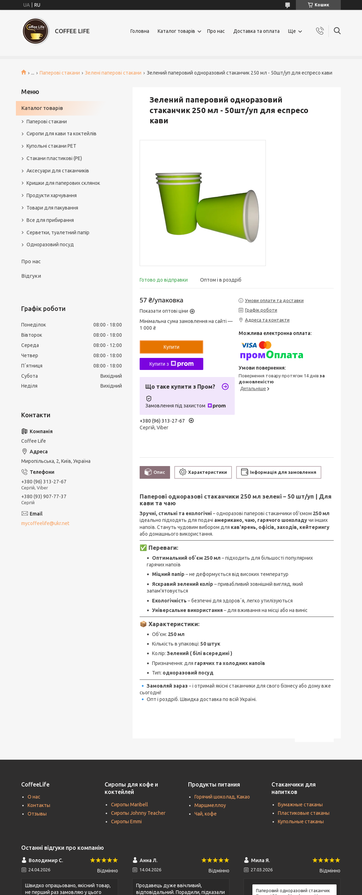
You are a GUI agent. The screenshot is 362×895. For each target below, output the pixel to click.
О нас (34, 797)
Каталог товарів (176, 31)
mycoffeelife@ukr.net (45, 523)
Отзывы (37, 814)
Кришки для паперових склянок (63, 183)
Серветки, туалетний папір (58, 232)
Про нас (216, 31)
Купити (172, 347)
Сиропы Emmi (126, 821)
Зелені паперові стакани (113, 73)
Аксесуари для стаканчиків (58, 170)
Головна (139, 31)
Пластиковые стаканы (303, 813)
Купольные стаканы (301, 821)
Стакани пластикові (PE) (54, 158)
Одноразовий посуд (50, 244)
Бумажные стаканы (300, 804)
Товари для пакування (52, 208)
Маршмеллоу (210, 805)
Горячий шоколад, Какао (222, 797)
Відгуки (31, 276)
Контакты (39, 805)
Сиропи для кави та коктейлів (62, 133)
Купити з (171, 364)
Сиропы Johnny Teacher (138, 813)
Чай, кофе (205, 814)
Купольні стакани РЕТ (51, 146)
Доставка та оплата (256, 31)
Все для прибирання (50, 220)
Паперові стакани (60, 73)
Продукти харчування (52, 195)
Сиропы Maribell (129, 804)
